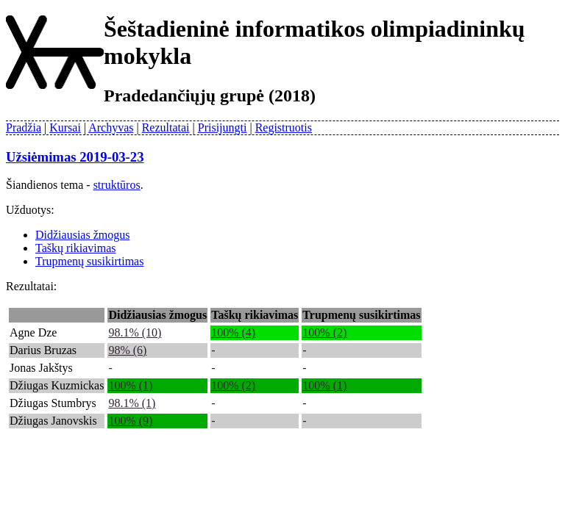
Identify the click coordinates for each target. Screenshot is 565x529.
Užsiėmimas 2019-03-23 (75, 157)
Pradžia (23, 127)
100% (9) (130, 420)
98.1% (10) (134, 332)
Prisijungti (222, 127)
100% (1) (130, 385)
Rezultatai (166, 127)
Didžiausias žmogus (82, 234)
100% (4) (233, 332)
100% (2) (324, 332)
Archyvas (110, 127)
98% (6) (127, 350)
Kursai (65, 127)
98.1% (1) (131, 403)
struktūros (117, 185)
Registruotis (283, 127)
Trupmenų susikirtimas (89, 261)
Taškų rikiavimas (75, 248)
